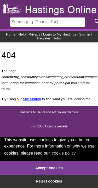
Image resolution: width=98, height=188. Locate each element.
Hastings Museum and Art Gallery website (49, 112)
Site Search (32, 99)
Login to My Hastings (59, 34)
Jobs (57, 38)
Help (22, 34)
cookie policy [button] (64, 153)
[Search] (47, 22)
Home (10, 34)
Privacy (34, 34)
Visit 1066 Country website (49, 126)
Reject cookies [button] (49, 181)
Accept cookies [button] (49, 168)
